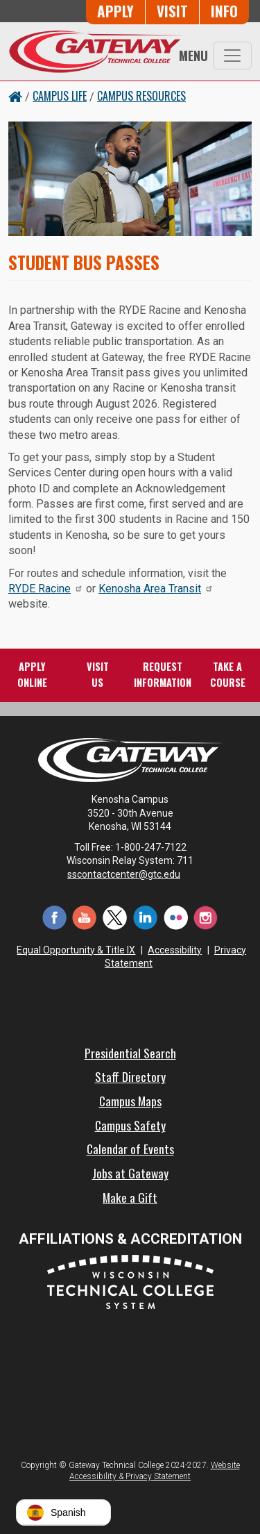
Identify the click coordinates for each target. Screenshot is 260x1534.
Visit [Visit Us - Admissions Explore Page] (172, 11)
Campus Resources (141, 95)
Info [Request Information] (224, 11)
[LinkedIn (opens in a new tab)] (145, 916)
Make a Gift (130, 1197)
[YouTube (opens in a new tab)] (84, 916)
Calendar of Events (130, 1149)
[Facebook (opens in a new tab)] (54, 916)
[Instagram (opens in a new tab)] (206, 916)
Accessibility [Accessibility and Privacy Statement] (175, 950)
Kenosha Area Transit (156, 588)
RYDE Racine (45, 588)
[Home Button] (15, 95)
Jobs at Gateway (130, 1173)
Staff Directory (130, 1076)
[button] (63, 1512)
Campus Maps (130, 1101)
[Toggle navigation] (232, 55)
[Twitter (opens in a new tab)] (115, 916)
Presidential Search (130, 1053)
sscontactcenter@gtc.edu (130, 874)
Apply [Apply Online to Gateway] (115, 11)
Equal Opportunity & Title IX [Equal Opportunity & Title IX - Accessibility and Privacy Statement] (76, 950)
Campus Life (60, 95)
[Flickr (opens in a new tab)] (175, 916)
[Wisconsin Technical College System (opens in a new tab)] (130, 1281)
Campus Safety (130, 1125)
